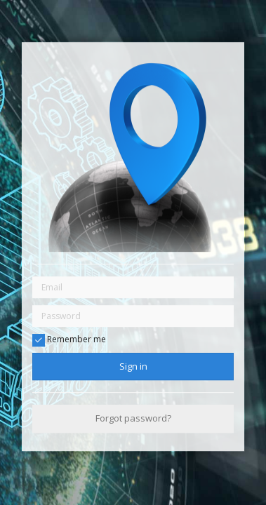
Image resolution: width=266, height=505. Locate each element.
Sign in (133, 366)
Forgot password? (133, 418)
